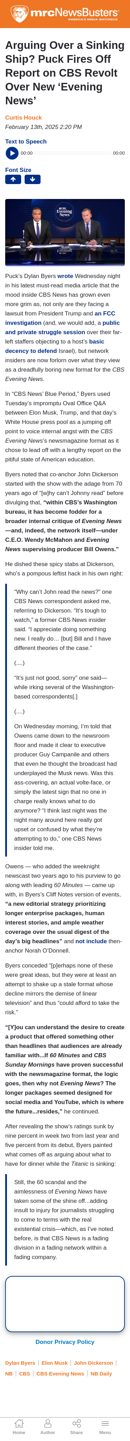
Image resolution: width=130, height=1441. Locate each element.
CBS (24, 1374)
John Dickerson (93, 1363)
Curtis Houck (23, 117)
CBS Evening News (60, 1374)
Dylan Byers (20, 1363)
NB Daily (101, 1374)
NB (9, 1374)
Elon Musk (55, 1363)
